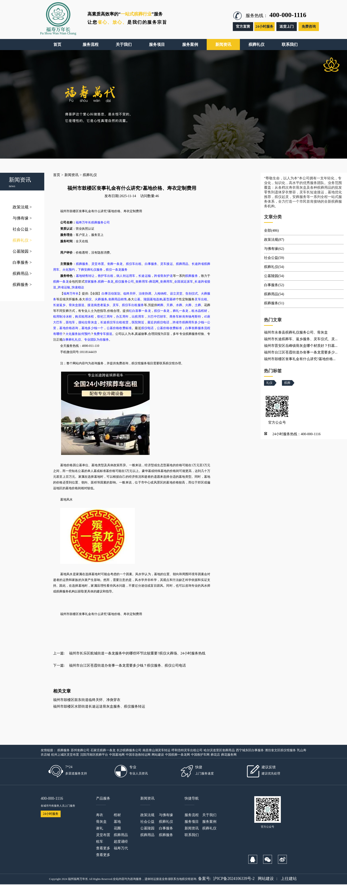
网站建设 (158, 754)
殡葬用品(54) (274, 294)
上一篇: (59, 653)
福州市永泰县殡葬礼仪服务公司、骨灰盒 (296, 332)
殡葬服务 (22, 284)
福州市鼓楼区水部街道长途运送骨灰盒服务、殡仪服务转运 (99, 706)
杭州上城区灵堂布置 (65, 754)
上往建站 (289, 878)
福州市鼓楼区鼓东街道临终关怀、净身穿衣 (86, 700)
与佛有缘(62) (274, 248)
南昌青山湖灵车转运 (156, 750)
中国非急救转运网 (138, 754)
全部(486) (271, 230)
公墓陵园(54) (274, 276)
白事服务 (22, 262)
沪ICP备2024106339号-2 (233, 878)
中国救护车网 (200, 754)
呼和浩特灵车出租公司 (187, 750)
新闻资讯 (71, 175)
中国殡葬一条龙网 (177, 754)
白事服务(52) (274, 285)
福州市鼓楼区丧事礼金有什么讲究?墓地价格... (299, 359)
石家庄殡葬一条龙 (103, 750)
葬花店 (215, 754)
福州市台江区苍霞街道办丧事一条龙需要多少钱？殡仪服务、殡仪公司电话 (127, 665)
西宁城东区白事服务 (250, 750)
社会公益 (22, 229)
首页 (56, 175)
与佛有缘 (22, 218)
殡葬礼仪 (22, 240)
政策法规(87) (274, 239)
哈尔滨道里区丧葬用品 (219, 750)
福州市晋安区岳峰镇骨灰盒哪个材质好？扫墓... (300, 345)
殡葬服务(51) (274, 303)
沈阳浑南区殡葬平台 (94, 754)
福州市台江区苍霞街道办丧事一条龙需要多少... (300, 352)
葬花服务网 (229, 754)
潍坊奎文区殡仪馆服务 (280, 750)
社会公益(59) (274, 258)
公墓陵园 (22, 251)
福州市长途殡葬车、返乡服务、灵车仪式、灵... (300, 339)
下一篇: (59, 665)
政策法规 (22, 207)
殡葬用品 (22, 273)
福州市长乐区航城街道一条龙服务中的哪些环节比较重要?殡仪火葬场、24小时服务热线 (137, 653)
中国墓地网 (117, 754)
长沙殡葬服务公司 (129, 750)
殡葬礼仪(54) (274, 267)
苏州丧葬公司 (80, 750)
